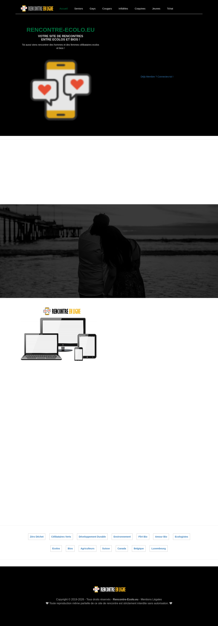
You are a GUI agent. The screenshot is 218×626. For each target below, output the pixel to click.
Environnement (122, 536)
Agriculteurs (87, 548)
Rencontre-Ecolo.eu (125, 599)
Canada (121, 548)
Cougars (107, 8)
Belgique (139, 548)
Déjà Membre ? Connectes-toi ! (157, 76)
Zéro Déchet (37, 536)
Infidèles (123, 8)
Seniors (78, 8)
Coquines (140, 8)
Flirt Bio (142, 536)
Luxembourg (158, 548)
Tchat (170, 8)
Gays (93, 8)
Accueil (63, 8)
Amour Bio (161, 536)
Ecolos (56, 548)
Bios (70, 548)
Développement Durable (92, 536)
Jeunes (156, 8)
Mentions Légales (151, 599)
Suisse (106, 548)
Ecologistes (181, 536)
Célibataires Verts (61, 536)
